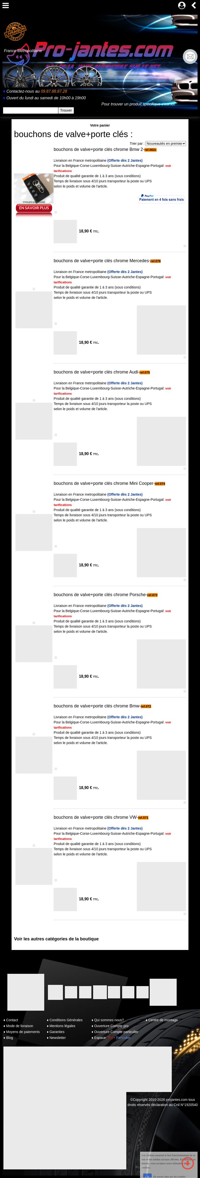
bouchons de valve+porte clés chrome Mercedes (101, 260)
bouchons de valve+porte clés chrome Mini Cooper (103, 483)
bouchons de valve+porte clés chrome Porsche (100, 594)
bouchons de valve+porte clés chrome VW (95, 817)
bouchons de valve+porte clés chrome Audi (96, 372)
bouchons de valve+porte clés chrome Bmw (96, 706)
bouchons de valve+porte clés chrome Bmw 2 (98, 149)
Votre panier (100, 125)
